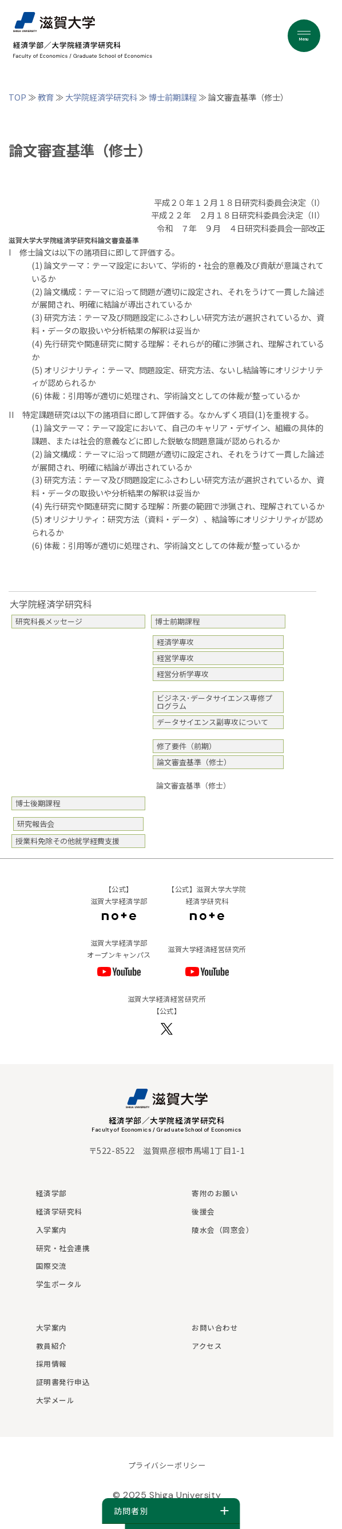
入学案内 (51, 1229)
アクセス (207, 1345)
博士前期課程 (173, 97)
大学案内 (51, 1327)
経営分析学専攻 (183, 673)
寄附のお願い (215, 1193)
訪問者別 (171, 1510)
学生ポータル (59, 1284)
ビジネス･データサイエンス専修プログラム (214, 701)
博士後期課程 (37, 803)
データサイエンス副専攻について (212, 721)
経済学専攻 (175, 641)
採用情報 (51, 1363)
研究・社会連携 (63, 1248)
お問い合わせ (215, 1327)
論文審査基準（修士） (194, 761)
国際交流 (51, 1265)
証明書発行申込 (63, 1381)
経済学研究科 (59, 1211)
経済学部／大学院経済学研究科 (167, 1120)
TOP (17, 97)
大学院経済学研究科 (101, 97)
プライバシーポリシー (166, 1465)
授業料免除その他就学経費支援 (67, 840)
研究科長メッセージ (48, 621)
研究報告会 (35, 823)
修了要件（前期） (186, 745)
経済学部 (51, 1193)
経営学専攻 (175, 657)
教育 (46, 97)
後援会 (203, 1211)
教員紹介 (51, 1345)
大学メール (55, 1400)
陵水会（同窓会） (222, 1229)
